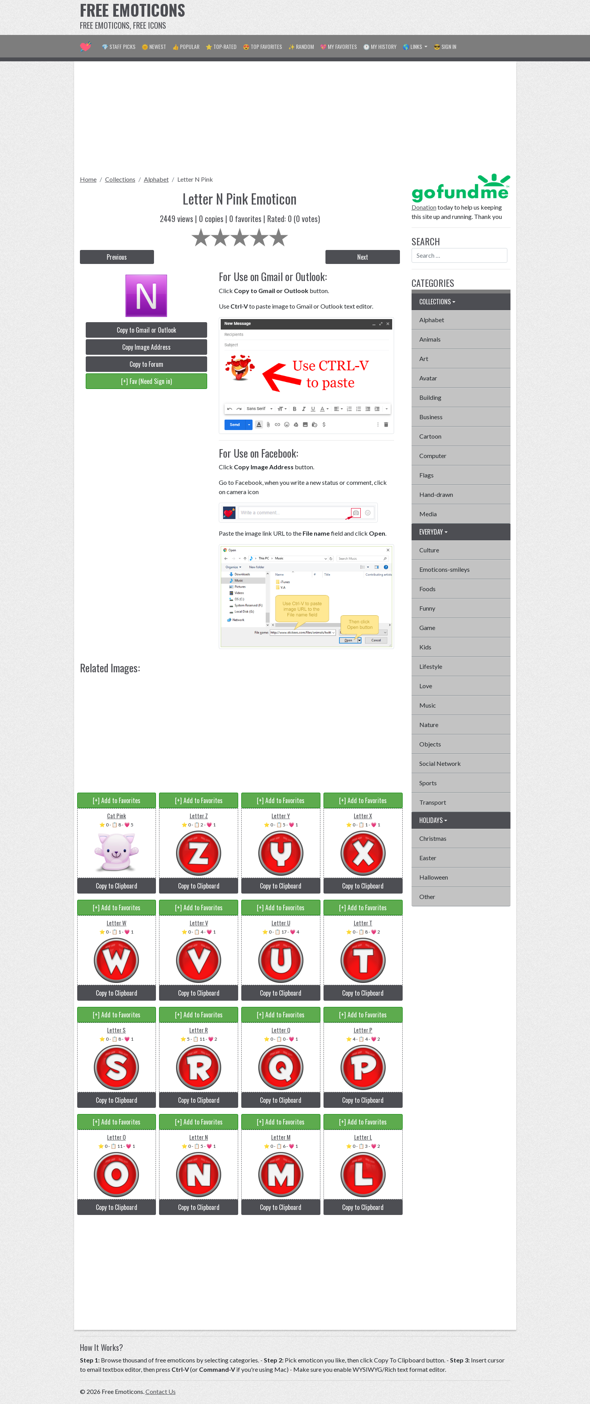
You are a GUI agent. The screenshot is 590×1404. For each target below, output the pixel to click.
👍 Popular (185, 46)
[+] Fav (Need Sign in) (146, 381)
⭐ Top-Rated (221, 46)
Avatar (428, 378)
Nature (428, 724)
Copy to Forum (146, 364)
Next (362, 257)
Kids (425, 647)
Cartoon (430, 436)
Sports (428, 782)
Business (431, 416)
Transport (432, 802)
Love (425, 685)
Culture (429, 550)
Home (88, 179)
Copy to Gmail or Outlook (146, 330)
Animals (430, 339)
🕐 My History (379, 46)
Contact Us (160, 1391)
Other (427, 896)
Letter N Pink (195, 179)
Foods (427, 588)
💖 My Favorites (338, 46)
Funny (427, 608)
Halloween (433, 877)
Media (428, 513)
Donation (424, 207)
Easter (427, 857)
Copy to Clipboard (116, 885)
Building (430, 397)
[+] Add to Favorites (116, 800)
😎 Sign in (445, 46)
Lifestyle (430, 666)
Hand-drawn (436, 494)
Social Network (440, 763)
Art (423, 358)
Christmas (432, 838)
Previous (117, 257)
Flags (426, 475)
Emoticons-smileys (444, 569)
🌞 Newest (154, 46)
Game (427, 627)
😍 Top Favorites (262, 46)
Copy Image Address (146, 347)
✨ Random (301, 46)
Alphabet (156, 179)
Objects (430, 744)
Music (427, 705)
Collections (120, 179)
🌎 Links (413, 46)
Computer (432, 455)
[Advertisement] (369, 17)
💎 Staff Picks (118, 46)
